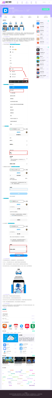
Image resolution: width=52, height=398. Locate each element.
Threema (20, 375)
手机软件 (5, 5)
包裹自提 (32, 370)
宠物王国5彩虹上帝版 (32, 385)
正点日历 (3, 370)
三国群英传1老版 (14, 380)
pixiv (4, 318)
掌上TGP (29, 382)
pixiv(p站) (5, 315)
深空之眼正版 (19, 378)
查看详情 (33, 318)
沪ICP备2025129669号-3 (36, 395)
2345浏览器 (12, 370)
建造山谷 (3, 373)
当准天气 (27, 371)
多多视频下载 (9, 378)
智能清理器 (14, 373)
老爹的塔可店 (9, 375)
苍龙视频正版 (25, 380)
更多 (33, 322)
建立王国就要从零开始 (24, 373)
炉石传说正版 (19, 382)
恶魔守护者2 (35, 373)
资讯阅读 (13, 17)
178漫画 (28, 383)
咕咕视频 (21, 385)
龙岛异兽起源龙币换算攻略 (18, 363)
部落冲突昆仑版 (29, 378)
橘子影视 (11, 383)
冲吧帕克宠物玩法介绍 (29, 363)
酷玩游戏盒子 (19, 383)
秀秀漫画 (9, 385)
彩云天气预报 (18, 371)
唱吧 (22, 370)
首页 (2, 5)
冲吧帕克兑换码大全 (5, 363)
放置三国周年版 (3, 380)
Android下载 (46, 9)
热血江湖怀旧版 (31, 375)
